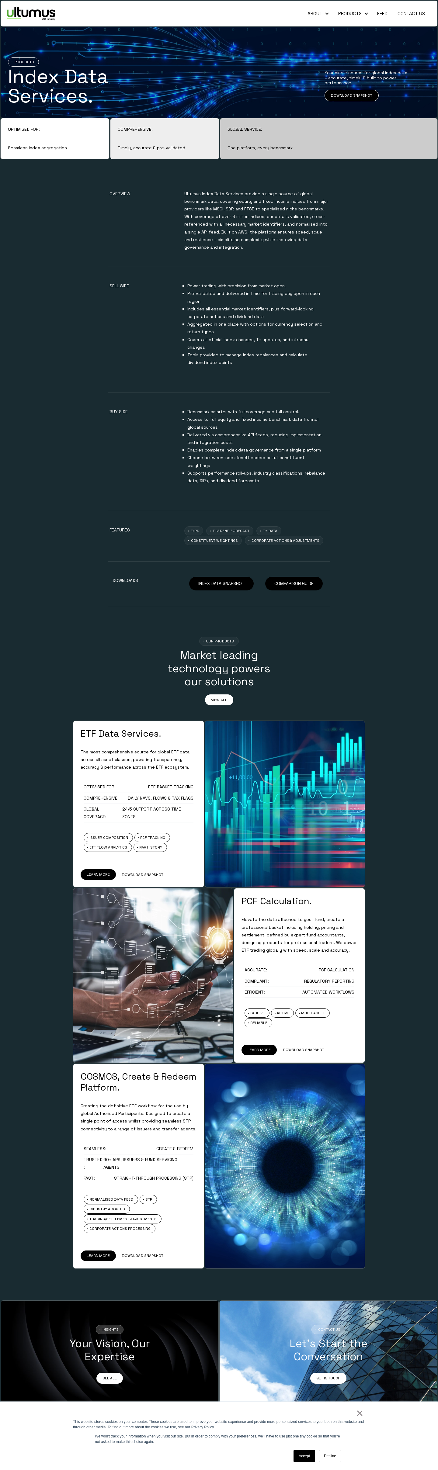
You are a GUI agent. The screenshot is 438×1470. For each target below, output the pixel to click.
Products (350, 13)
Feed (382, 13)
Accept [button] (304, 1456)
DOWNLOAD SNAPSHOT (351, 95)
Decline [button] (330, 1456)
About (315, 13)
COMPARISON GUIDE (294, 583)
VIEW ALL (219, 699)
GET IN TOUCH (328, 1378)
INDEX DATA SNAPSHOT (221, 583)
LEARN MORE (98, 874)
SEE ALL (110, 1378)
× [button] (359, 1413)
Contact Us (411, 13)
